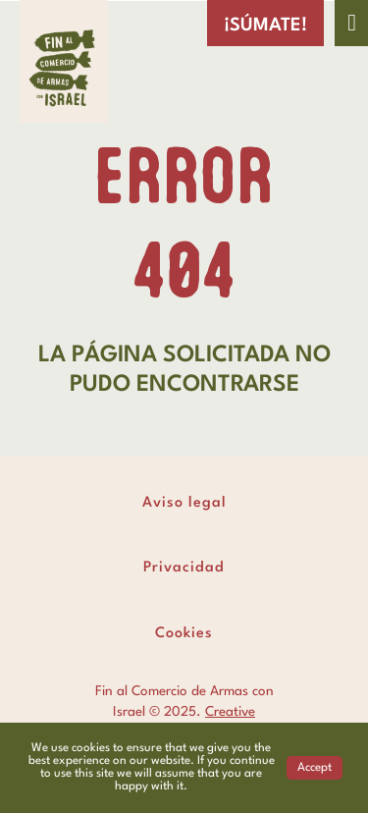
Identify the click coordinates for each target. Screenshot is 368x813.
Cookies (184, 633)
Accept (314, 768)
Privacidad (184, 568)
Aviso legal (184, 503)
